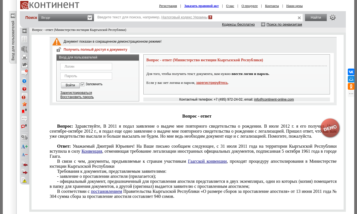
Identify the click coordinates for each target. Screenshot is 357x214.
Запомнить (94, 84)
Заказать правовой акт (201, 6)
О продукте (250, 6)
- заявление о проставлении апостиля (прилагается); (106, 176)
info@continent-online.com (274, 99)
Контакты (272, 6)
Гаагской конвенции (207, 161)
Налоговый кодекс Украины (184, 17)
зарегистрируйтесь (212, 83)
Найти (316, 17)
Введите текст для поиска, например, (152, 17)
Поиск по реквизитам (284, 24)
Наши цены (294, 6)
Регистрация (168, 6)
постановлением (106, 191)
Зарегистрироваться (76, 93)
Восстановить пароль (77, 97)
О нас (230, 6)
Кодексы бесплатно (238, 24)
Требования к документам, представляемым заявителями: (112, 171)
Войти (70, 85)
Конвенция (91, 151)
